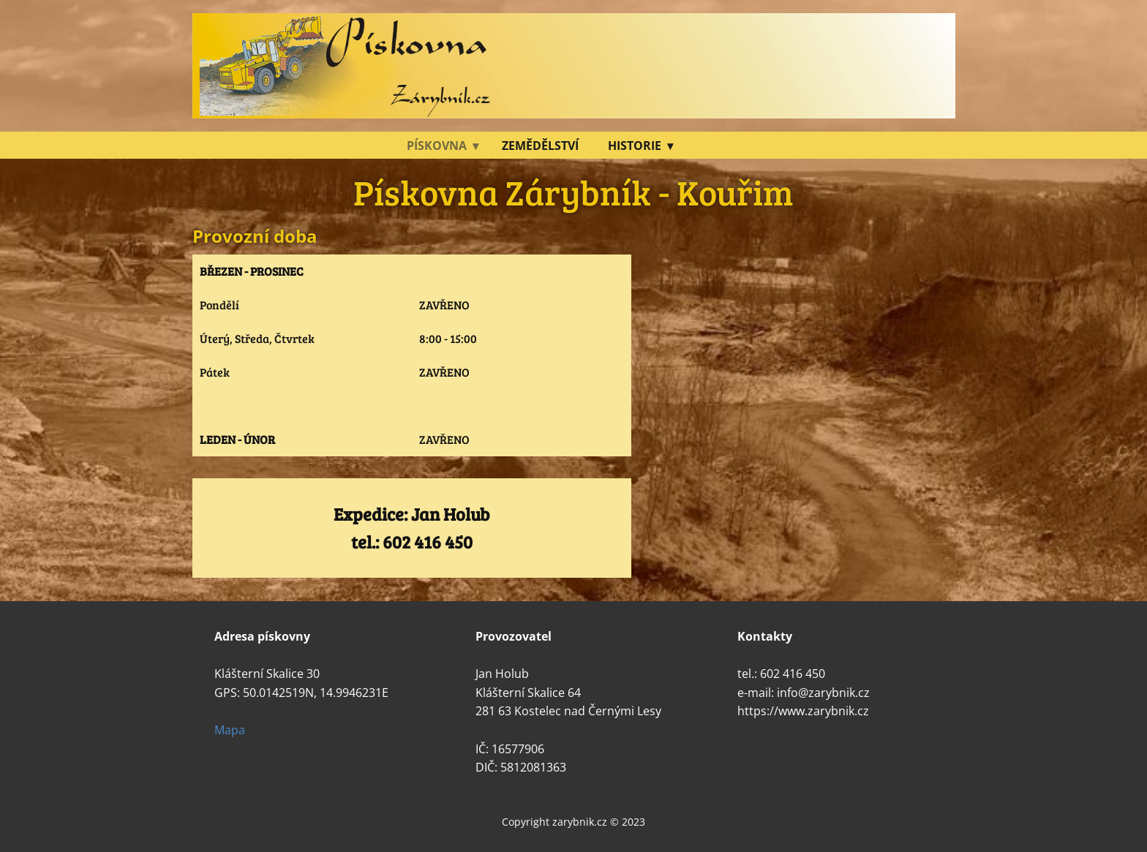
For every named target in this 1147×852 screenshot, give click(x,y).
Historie (634, 145)
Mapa (229, 730)
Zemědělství (540, 145)
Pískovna (437, 145)
